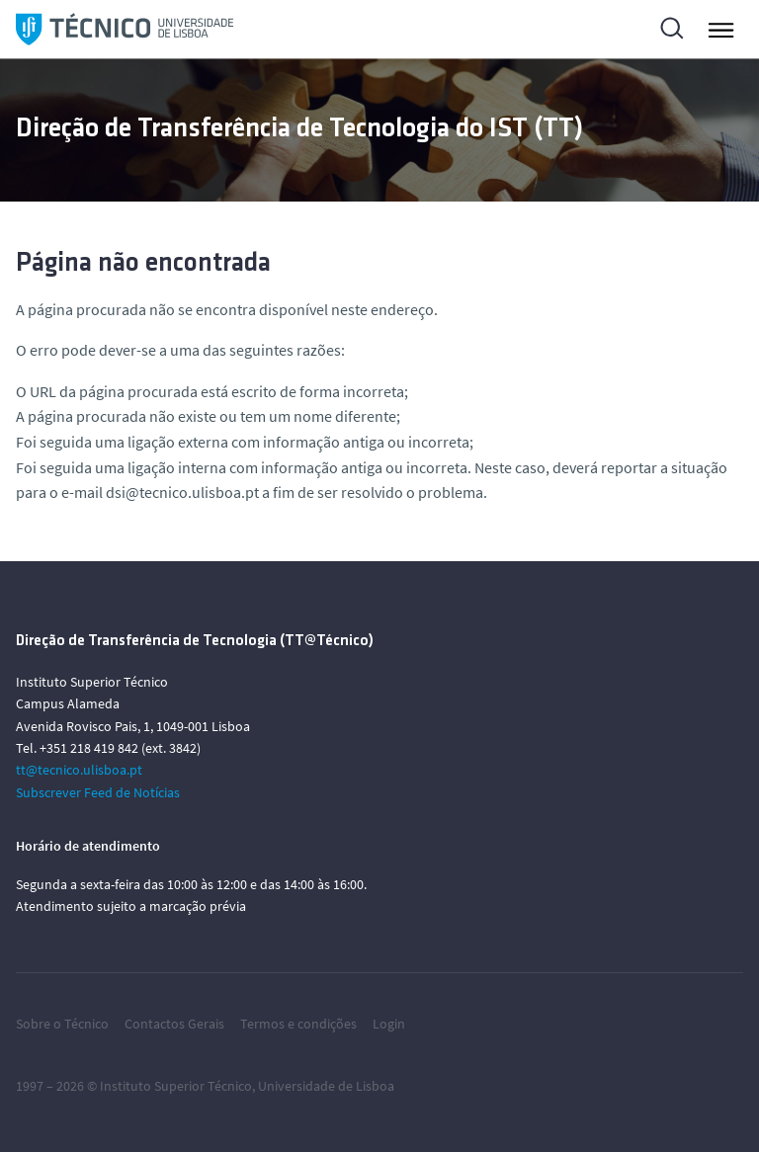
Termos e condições (298, 1023)
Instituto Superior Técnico (176, 1086)
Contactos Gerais (174, 1023)
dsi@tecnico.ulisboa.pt (182, 492)
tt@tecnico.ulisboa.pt (79, 770)
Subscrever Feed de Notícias (98, 792)
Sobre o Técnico (62, 1023)
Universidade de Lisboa (326, 1086)
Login (389, 1023)
